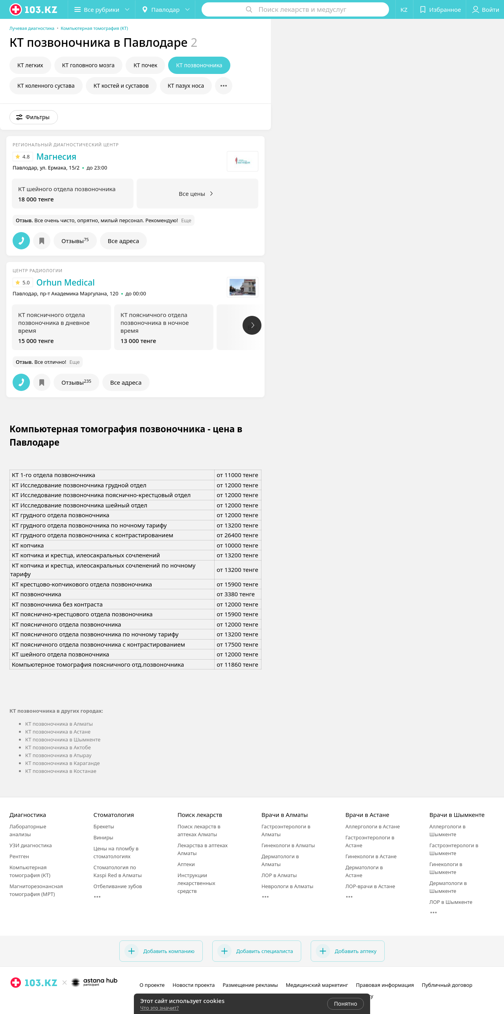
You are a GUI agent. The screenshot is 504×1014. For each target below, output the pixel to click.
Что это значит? (159, 1007)
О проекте (152, 984)
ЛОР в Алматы (279, 875)
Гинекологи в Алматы (288, 845)
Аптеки (186, 864)
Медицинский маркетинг (317, 984)
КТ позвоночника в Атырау (58, 755)
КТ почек (145, 65)
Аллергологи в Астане (372, 826)
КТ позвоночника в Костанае (60, 770)
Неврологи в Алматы (287, 886)
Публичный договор (447, 984)
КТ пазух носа (186, 85)
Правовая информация (385, 984)
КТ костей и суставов (121, 85)
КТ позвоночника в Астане (58, 731)
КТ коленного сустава (46, 85)
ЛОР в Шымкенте (451, 901)
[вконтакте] (38, 1000)
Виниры (103, 837)
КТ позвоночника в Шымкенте (62, 739)
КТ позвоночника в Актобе (58, 747)
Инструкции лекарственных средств (196, 883)
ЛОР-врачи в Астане (370, 886)
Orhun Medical (65, 282)
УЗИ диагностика (30, 845)
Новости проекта (193, 984)
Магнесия (56, 156)
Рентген (19, 856)
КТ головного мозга (88, 65)
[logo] (33, 9)
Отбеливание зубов (117, 886)
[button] (101, 9)
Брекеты (103, 826)
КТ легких (30, 65)
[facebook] (27, 1000)
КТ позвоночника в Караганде (62, 763)
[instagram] (15, 1000)
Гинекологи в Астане (371, 856)
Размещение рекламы (250, 984)
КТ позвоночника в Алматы (59, 723)
